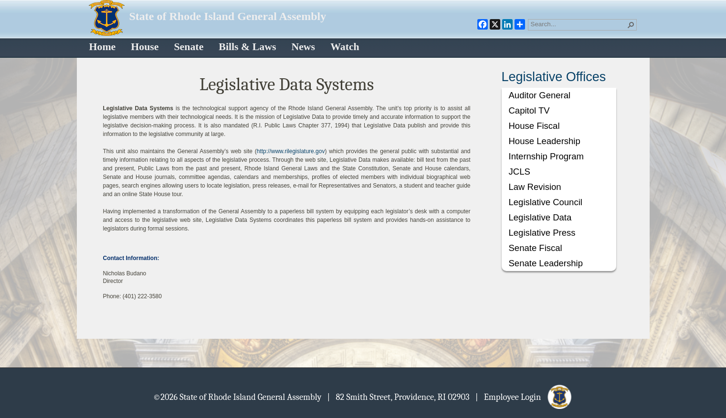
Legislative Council (545, 202)
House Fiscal (534, 126)
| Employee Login (524, 396)
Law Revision (535, 187)
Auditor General (540, 95)
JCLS (519, 172)
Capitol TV (529, 110)
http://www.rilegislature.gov (291, 151)
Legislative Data (540, 217)
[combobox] (578, 24)
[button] (631, 25)
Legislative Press (542, 233)
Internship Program (546, 156)
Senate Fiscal (535, 248)
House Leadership (544, 141)
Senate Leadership (546, 263)
